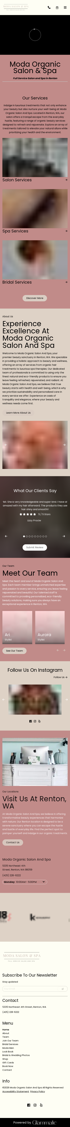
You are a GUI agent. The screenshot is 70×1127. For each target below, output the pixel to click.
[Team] (5, 1036)
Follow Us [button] (61, 677)
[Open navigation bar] (65, 8)
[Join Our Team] (10, 1040)
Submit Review (34, 547)
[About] (5, 1033)
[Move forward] (64, 650)
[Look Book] (7, 1051)
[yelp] (39, 721)
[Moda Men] (8, 1048)
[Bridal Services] (10, 1044)
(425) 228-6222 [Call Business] (10, 1012)
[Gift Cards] (8, 1062)
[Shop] (5, 1059)
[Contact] (7, 1069)
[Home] (5, 1029)
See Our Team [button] (14, 650)
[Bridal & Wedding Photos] (16, 1055)
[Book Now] (7, 1066)
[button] (59, 7)
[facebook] (30, 721)
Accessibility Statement (15, 1091)
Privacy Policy (37, 1091)
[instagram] (35, 721)
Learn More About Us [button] (18, 412)
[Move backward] (58, 650)
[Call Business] (51, 8)
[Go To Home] (16, 8)
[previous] (6, 536)
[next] (64, 536)
